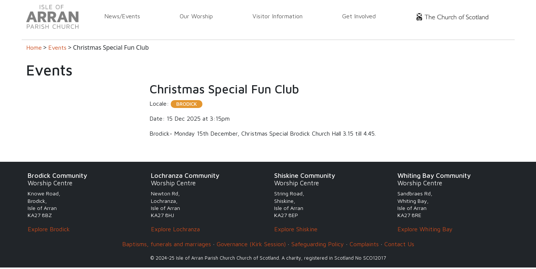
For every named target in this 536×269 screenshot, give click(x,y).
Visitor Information (277, 16)
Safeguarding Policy (317, 244)
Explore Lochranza (175, 229)
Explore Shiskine (295, 229)
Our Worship (196, 16)
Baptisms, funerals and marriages (166, 244)
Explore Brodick (49, 229)
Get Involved (359, 16)
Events (57, 47)
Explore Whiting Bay (425, 229)
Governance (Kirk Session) (251, 244)
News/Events (122, 16)
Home (34, 47)
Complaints (364, 244)
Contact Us (399, 244)
